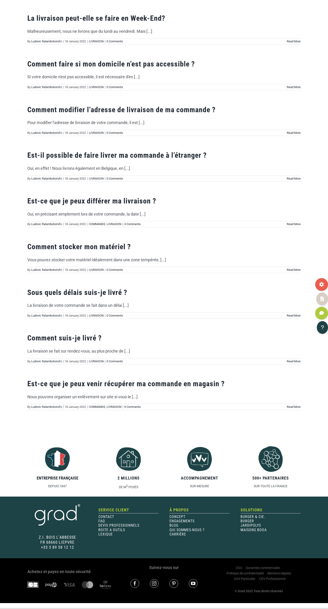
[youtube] (193, 583)
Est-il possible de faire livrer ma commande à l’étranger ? (117, 155)
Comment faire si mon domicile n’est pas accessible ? (111, 64)
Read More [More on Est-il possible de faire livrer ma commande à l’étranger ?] (294, 178)
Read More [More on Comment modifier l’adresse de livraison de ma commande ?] (294, 132)
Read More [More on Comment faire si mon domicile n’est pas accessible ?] (294, 87)
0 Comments (115, 41)
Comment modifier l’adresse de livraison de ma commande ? (121, 109)
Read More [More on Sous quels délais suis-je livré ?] (294, 315)
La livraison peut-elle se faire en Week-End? (96, 18)
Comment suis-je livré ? (64, 338)
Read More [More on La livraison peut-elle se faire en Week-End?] (294, 41)
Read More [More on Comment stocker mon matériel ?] (294, 270)
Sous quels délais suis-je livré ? (77, 292)
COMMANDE (97, 224)
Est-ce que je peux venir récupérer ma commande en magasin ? (126, 383)
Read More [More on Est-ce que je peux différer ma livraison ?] (294, 224)
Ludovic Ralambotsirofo (46, 41)
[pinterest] (173, 583)
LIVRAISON (96, 41)
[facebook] (135, 583)
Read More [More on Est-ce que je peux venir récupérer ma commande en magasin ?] (294, 407)
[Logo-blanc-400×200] (57, 505)
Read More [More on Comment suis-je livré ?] (294, 361)
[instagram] (154, 583)
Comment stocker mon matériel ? (79, 246)
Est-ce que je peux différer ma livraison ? (91, 201)
